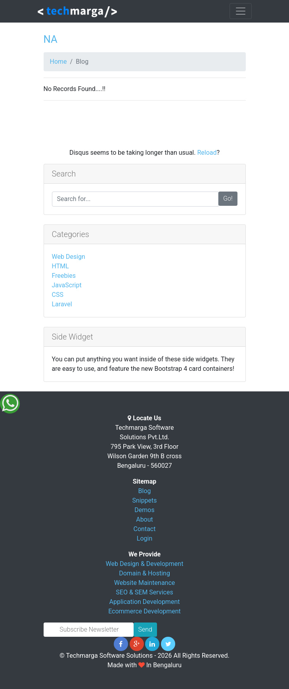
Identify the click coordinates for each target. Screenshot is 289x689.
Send (145, 629)
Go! (228, 198)
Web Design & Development (145, 564)
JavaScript (67, 285)
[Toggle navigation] (241, 11)
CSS (57, 294)
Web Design (68, 256)
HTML (60, 266)
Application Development (144, 601)
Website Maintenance (144, 583)
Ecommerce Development (144, 611)
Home (58, 61)
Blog (144, 491)
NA (50, 39)
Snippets (144, 500)
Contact (145, 529)
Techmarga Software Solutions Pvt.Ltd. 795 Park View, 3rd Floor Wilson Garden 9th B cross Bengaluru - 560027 (144, 446)
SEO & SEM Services (144, 592)
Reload (206, 152)
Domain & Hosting (144, 573)
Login (144, 538)
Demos (144, 510)
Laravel (62, 304)
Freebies (64, 275)
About (144, 519)
